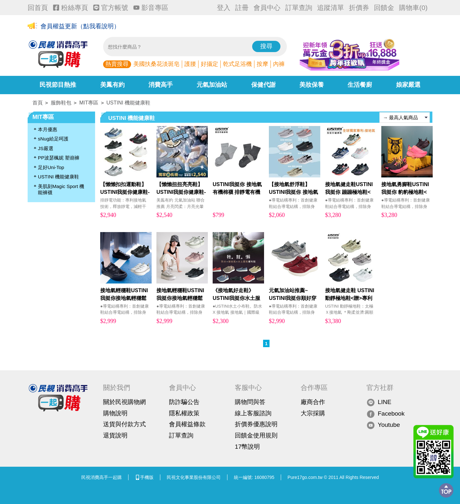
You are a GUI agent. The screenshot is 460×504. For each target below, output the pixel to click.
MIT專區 (89, 102)
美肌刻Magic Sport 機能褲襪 (61, 189)
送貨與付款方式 (124, 424)
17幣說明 (247, 446)
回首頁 (38, 7)
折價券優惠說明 (256, 424)
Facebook (385, 414)
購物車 (413, 7)
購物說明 (115, 413)
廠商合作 (313, 402)
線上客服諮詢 (253, 413)
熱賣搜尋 (116, 64)
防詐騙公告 (184, 402)
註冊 (242, 7)
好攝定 (209, 64)
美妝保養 (311, 84)
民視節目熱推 (58, 84)
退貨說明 (115, 435)
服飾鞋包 (61, 102)
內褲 (279, 64)
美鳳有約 (112, 84)
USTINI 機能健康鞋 (128, 102)
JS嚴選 (45, 148)
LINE (379, 402)
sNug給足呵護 (53, 138)
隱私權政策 (184, 413)
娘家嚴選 (408, 84)
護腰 (190, 64)
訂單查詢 (298, 7)
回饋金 (384, 7)
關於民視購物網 (124, 402)
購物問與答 (250, 402)
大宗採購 (313, 413)
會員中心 (266, 7)
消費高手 (160, 84)
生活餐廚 (360, 84)
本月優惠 (47, 129)
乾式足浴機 (237, 64)
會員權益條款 (187, 424)
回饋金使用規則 (256, 435)
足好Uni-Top (51, 167)
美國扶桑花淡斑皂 (156, 64)
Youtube (383, 425)
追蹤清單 (330, 7)
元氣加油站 (212, 84)
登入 (223, 7)
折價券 (359, 7)
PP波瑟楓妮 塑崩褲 (58, 157)
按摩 (262, 64)
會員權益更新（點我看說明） (80, 26)
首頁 (37, 102)
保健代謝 (263, 84)
